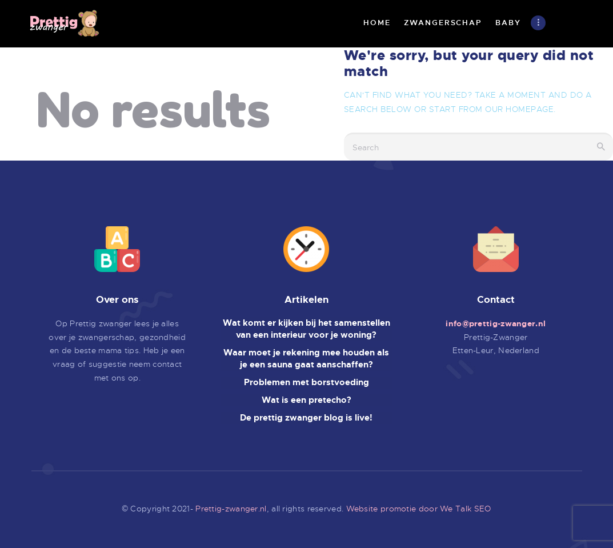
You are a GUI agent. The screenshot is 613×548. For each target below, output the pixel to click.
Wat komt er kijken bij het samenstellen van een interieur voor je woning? (306, 329)
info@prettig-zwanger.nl (496, 323)
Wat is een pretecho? (306, 400)
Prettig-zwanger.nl (230, 508)
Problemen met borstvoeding (306, 382)
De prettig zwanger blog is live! (306, 417)
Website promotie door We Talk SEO (418, 508)
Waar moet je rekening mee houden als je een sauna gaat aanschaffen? (306, 358)
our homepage (519, 109)
